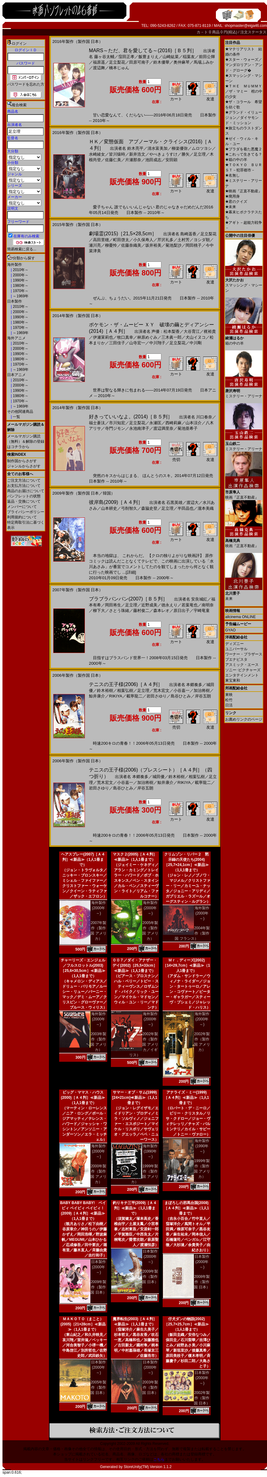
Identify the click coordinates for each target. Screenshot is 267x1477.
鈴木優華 (161, 62)
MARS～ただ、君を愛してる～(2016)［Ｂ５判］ (143, 50)
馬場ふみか (204, 62)
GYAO (230, 630)
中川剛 (196, 343)
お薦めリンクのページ (243, 719)
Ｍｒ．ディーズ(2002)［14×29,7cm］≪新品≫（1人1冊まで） (186, 965)
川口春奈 (204, 417)
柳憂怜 (111, 245)
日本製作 (14, 301)
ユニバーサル (236, 649)
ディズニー (234, 644)
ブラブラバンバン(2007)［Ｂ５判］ (128, 598)
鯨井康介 (97, 696)
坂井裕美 (153, 245)
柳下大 (99, 610)
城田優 (158, 776)
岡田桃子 (194, 245)
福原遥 (99, 62)
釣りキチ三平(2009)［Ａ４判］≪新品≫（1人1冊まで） (135, 1208)
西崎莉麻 (173, 423)
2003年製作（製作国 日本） (150, 1387)
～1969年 (20, 296)
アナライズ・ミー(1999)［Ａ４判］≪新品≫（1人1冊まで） (186, 1097)
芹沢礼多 (165, 239)
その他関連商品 (20, 411)
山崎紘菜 (171, 56)
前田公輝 (207, 56)
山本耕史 (109, 508)
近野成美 (149, 605)
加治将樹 (202, 690)
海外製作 (14, 264)
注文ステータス (253, 32)
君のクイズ (236, 201)
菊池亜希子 (187, 428)
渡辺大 (192, 502)
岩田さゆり (157, 696)
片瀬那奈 (133, 159)
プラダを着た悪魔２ (243, 149)
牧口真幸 (125, 337)
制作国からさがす (22, 461)
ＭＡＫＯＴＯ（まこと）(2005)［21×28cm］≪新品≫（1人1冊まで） (83, 1324)
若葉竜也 (190, 605)
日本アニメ (16, 375)
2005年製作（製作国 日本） (98, 1387)
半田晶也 (185, 508)
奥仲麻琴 (181, 62)
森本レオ (161, 610)
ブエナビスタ (236, 659)
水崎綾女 (97, 154)
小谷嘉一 (181, 690)
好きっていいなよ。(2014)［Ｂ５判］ (131, 416)
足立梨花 (117, 62)
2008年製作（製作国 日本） (202, 1281)
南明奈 (208, 605)
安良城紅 (199, 599)
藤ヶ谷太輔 (104, 56)
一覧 (16, 417)
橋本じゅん (119, 67)
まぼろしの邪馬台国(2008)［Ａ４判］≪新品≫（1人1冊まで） (186, 1208)
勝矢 (186, 154)
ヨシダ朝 (202, 239)
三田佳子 (117, 343)
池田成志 (153, 159)
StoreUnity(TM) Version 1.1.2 (148, 1467)
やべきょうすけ (163, 154)
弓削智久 (129, 508)
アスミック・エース (242, 665)
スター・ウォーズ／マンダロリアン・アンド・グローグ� (243, 65)
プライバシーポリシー (25, 512)
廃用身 (232, 196)
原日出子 (181, 610)
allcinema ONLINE (240, 617)
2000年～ (20, 275)
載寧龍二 (134, 696)
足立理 (200, 154)
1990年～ (20, 280)
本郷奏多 (194, 684)
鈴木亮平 (135, 148)
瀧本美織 (206, 508)
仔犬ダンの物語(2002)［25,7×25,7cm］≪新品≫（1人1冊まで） (186, 1324)
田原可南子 (139, 62)
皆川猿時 (117, 154)
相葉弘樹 (125, 690)
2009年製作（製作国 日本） (98, 1287)
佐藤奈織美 (131, 245)
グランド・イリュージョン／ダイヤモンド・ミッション (243, 117)
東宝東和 (232, 680)
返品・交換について (24, 501)
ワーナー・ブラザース (243, 654)
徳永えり (169, 605)
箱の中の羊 (236, 159)
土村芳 (183, 239)
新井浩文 (137, 154)
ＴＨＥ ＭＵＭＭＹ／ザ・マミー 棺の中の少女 (243, 91)
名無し (232, 175)
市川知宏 (117, 423)
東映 (229, 694)
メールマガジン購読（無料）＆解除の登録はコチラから (25, 441)
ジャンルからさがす (24, 466)
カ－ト (203, 32)
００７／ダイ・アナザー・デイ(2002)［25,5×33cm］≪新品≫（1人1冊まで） (134, 965)
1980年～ (20, 285)
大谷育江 (192, 331)
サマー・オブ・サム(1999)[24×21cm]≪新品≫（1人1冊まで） (134, 1097)
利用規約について (22, 517)
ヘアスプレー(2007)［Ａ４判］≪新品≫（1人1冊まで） (83, 859)
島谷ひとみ (181, 696)
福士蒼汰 (97, 423)
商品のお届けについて (25, 491)
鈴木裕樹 (105, 690)
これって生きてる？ (243, 154)
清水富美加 (157, 148)
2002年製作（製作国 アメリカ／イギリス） (143, 1044)
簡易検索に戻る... (21, 249)
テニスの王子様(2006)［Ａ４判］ (126, 684)
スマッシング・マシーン (243, 283)
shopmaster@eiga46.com (246, 25)
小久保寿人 (143, 239)
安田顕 (171, 159)
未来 (230, 207)
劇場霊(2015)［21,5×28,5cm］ (123, 233)
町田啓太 (121, 239)
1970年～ (20, 291)
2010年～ (20, 270)
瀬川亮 (95, 245)
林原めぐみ (147, 337)
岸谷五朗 (203, 696)
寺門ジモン (115, 428)
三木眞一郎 (171, 337)
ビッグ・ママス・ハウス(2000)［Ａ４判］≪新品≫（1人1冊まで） (83, 1097)
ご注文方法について (24, 480)
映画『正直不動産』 (243, 191)
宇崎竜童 (202, 610)
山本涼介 (194, 423)
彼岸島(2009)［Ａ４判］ (116, 502)
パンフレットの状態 (24, 496)
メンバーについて (22, 506)
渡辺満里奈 (163, 428)
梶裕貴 (210, 331)
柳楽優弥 (180, 148)
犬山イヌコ (196, 337)
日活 (229, 705)
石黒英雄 (174, 502)
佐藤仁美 (113, 159)
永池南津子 (139, 428)
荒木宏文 (161, 690)
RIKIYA (115, 696)
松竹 (229, 700)
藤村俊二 (141, 610)
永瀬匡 (155, 423)
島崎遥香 (188, 234)
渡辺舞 (99, 67)
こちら (158, 1459)
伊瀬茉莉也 (103, 337)
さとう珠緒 (119, 610)
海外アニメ (16, 338)
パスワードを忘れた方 (25, 84)
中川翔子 (157, 343)
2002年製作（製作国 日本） (202, 1398)
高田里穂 (101, 239)
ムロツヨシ (202, 148)
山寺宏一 (137, 343)
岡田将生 (113, 605)
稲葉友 (189, 56)
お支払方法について (24, 485)
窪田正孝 (126, 56)
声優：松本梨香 (165, 331)
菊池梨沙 (173, 245)
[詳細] (131, 572)
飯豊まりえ (148, 56)
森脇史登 (149, 508)
